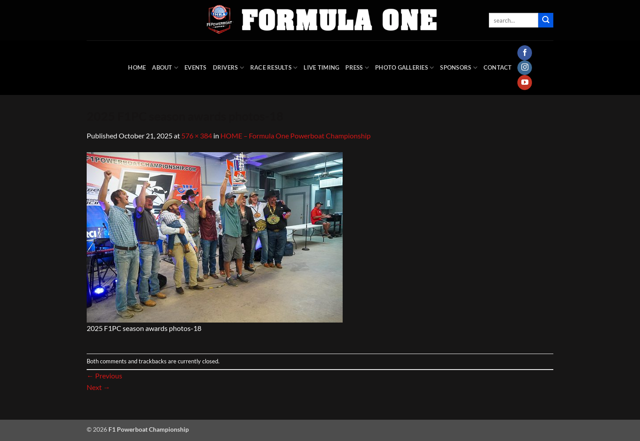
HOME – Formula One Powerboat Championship (295, 135)
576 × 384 (196, 135)
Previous (104, 375)
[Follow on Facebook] (524, 52)
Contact (498, 67)
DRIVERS (228, 67)
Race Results (274, 67)
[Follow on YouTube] (524, 82)
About (165, 67)
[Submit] (545, 20)
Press (357, 67)
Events (195, 67)
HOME (137, 67)
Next (98, 387)
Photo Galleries (404, 67)
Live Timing (321, 67)
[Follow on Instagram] (524, 67)
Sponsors (458, 67)
